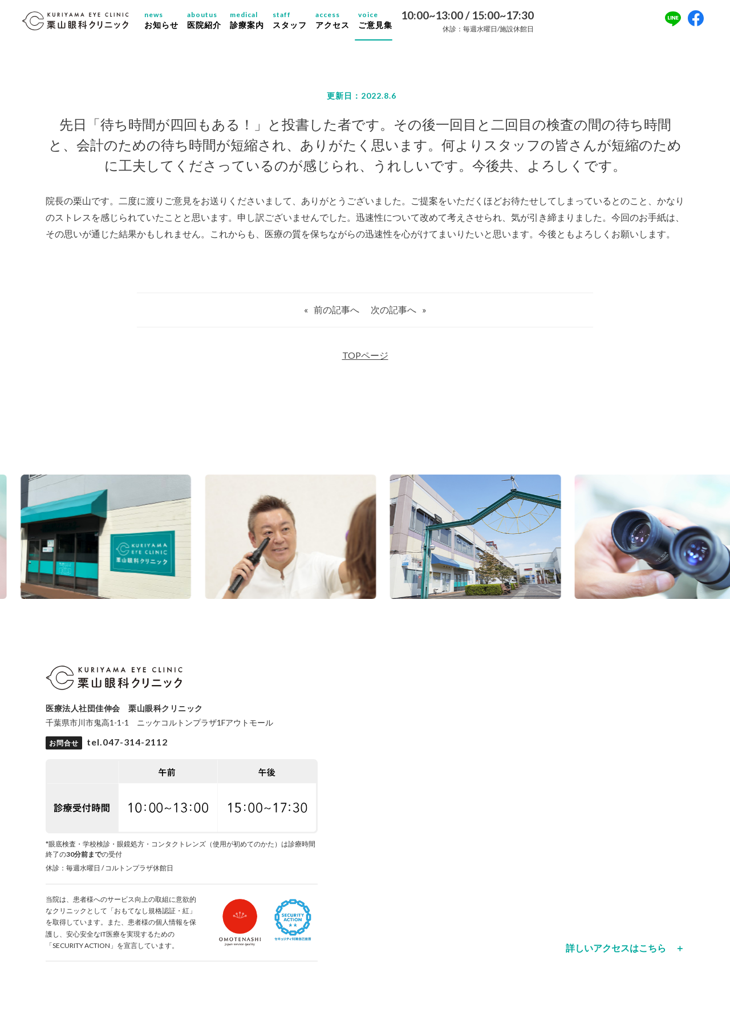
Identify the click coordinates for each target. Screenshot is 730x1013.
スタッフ (298, 23)
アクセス (341, 23)
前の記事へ (336, 315)
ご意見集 (384, 23)
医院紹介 (213, 23)
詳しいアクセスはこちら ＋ (625, 954)
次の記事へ (393, 315)
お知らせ (170, 23)
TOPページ (365, 360)
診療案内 (255, 23)
